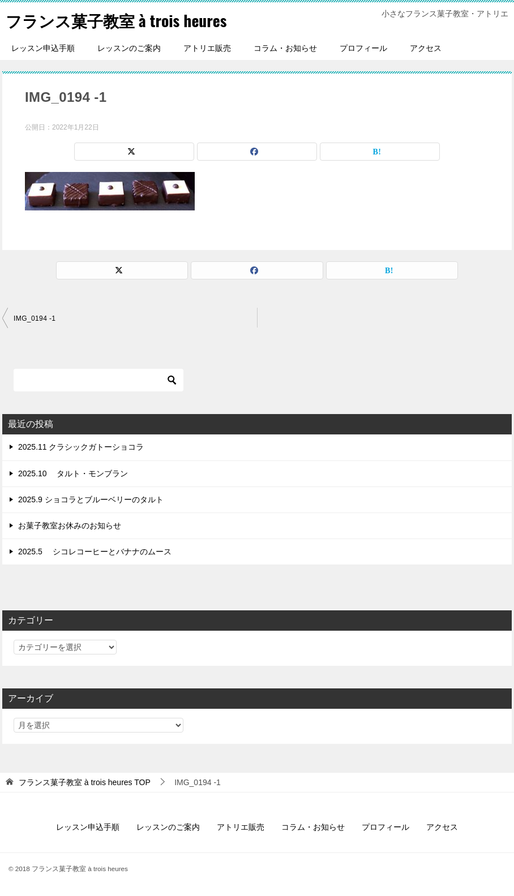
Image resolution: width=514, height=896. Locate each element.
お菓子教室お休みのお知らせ (69, 525)
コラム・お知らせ (285, 48)
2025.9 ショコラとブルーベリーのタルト (91, 499)
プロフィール (363, 48)
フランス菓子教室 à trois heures (125, 19)
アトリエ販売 (207, 48)
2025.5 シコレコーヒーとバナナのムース (95, 551)
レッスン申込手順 (43, 48)
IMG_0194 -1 (34, 318)
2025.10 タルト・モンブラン (73, 473)
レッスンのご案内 (129, 48)
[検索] (98, 380)
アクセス (426, 48)
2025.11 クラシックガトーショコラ (81, 446)
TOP (85, 782)
